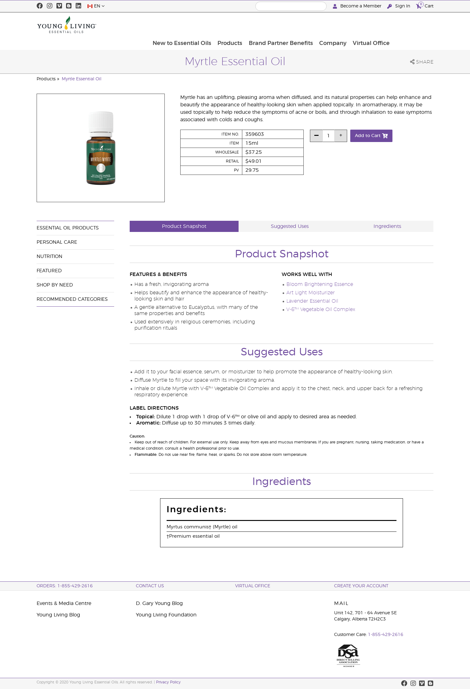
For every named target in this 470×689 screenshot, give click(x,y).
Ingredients (387, 226)
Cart (424, 5)
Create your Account (361, 586)
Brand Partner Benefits (320, 24)
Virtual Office (411, 24)
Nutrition (49, 256)
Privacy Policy (168, 682)
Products (268, 24)
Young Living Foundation (166, 614)
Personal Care (57, 242)
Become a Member (358, 6)
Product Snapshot (184, 226)
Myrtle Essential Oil (81, 79)
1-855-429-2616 (385, 635)
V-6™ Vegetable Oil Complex (320, 309)
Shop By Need (55, 285)
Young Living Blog (58, 614)
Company (372, 24)
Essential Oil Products (68, 228)
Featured (49, 271)
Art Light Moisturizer (310, 292)
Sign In (399, 6)
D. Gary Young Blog (159, 603)
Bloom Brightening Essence (319, 284)
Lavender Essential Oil (312, 301)
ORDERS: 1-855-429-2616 (65, 586)
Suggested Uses (290, 226)
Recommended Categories (72, 299)
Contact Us (150, 586)
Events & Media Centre (64, 603)
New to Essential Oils (220, 24)
